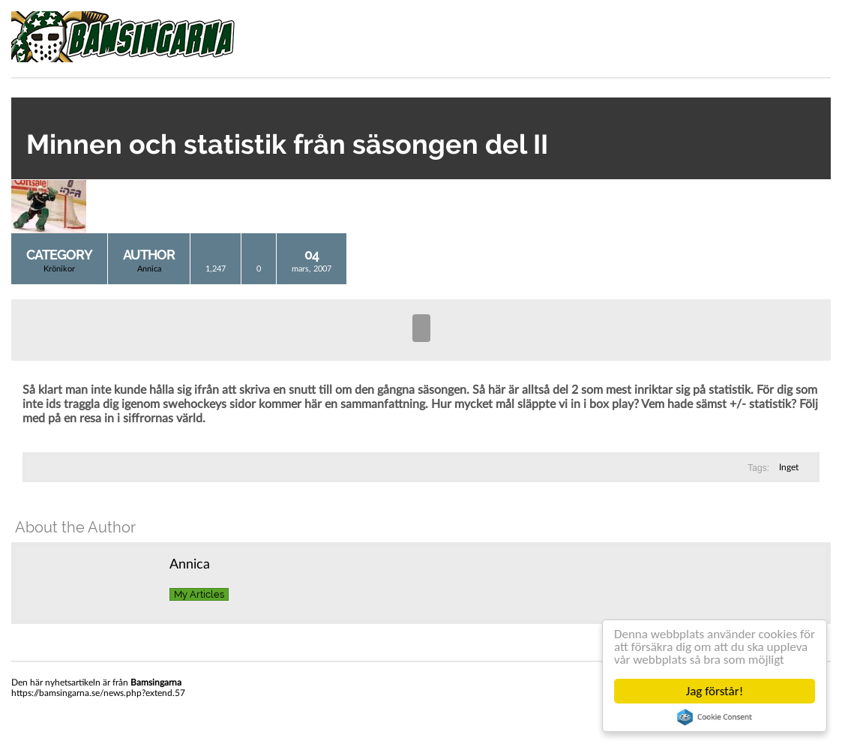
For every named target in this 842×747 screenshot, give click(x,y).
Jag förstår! (714, 691)
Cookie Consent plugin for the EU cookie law (714, 717)
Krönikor (59, 269)
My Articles (199, 594)
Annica (149, 269)
